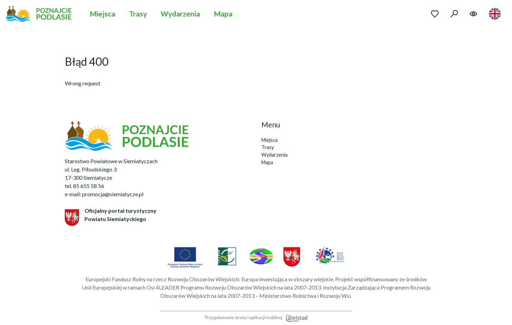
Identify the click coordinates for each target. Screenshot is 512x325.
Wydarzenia (180, 13)
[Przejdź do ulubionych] (434, 14)
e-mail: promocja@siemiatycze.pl (104, 194)
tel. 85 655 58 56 (84, 185)
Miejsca (102, 13)
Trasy (138, 13)
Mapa (223, 13)
